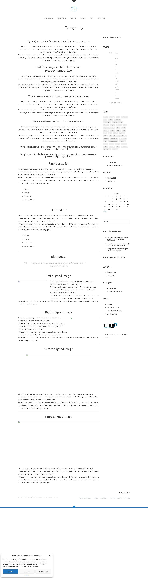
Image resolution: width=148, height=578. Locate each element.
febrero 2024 (111, 178)
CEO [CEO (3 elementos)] (105, 119)
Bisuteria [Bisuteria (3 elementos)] (112, 117)
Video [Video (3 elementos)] (118, 146)
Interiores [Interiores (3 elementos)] (106, 125)
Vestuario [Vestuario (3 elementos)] (112, 146)
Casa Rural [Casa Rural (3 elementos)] (124, 117)
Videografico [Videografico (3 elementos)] (124, 146)
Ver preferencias (43, 571)
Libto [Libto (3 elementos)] (124, 125)
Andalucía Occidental (84, 568)
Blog (91, 18)
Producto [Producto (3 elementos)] (122, 133)
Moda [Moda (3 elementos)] (118, 127)
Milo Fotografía (48, 18)
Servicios (73, 18)
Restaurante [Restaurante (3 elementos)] (123, 138)
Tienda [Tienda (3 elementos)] (111, 144)
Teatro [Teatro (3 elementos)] (105, 144)
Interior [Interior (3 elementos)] (121, 122)
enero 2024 (111, 181)
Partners (83, 18)
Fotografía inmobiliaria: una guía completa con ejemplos (117, 249)
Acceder (110, 304)
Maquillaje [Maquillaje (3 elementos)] (111, 127)
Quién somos (62, 18)
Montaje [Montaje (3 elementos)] (106, 130)
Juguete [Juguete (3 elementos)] (119, 125)
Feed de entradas (113, 307)
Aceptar (10, 571)
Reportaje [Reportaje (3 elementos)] (106, 138)
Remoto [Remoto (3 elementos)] (124, 135)
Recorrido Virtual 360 (116, 165)
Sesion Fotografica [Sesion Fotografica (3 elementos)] (113, 141)
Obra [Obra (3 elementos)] (105, 133)
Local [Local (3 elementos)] (105, 127)
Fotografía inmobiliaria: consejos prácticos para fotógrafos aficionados (117, 239)
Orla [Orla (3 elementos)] (110, 133)
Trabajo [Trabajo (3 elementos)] (117, 144)
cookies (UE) (101, 18)
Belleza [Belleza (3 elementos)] (105, 117)
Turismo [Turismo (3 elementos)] (124, 144)
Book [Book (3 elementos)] (118, 117)
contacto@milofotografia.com (120, 568)
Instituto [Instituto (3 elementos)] (115, 122)
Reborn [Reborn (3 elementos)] (105, 135)
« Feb (105, 211)
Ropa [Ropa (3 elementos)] (105, 141)
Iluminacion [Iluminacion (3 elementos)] (117, 119)
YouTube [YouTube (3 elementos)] (115, 149)
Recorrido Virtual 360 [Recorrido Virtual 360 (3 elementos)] (115, 135)
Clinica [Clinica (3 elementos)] (110, 119)
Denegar (27, 571)
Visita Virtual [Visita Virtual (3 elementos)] (107, 149)
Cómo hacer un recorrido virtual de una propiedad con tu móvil (118, 244)
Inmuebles (112, 162)
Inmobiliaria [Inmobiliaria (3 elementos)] (107, 122)
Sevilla (96, 568)
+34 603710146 (104, 568)
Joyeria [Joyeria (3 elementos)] (112, 125)
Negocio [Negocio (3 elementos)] (118, 130)
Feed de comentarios (114, 311)
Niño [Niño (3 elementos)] (124, 130)
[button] (50, 556)
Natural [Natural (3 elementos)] (112, 130)
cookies (27, 575)
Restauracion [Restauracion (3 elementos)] (114, 138)
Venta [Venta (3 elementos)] (105, 146)
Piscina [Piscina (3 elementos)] (115, 133)
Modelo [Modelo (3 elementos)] (123, 127)
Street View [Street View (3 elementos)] (122, 141)
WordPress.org (112, 314)
